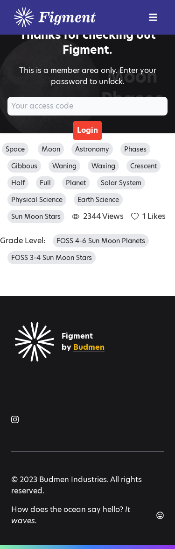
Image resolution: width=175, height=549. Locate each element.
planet (76, 183)
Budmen (89, 347)
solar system (121, 183)
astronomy (92, 149)
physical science (37, 199)
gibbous (24, 166)
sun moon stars (36, 216)
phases (135, 149)
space (15, 149)
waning (64, 166)
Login (87, 130)
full (45, 183)
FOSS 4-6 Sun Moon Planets (100, 241)
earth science (98, 199)
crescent (143, 166)
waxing (103, 166)
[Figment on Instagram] (15, 419)
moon (51, 149)
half (18, 183)
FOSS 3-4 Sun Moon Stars (51, 257)
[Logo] (76, 17)
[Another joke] (160, 515)
